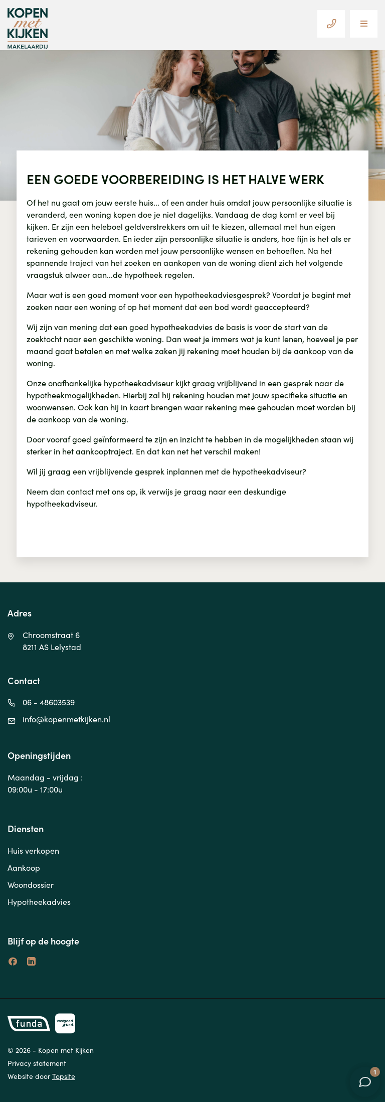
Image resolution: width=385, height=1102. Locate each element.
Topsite (63, 1076)
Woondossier (31, 884)
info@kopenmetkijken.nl (66, 718)
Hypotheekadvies (39, 901)
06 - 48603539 (49, 701)
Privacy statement (37, 1063)
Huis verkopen (33, 850)
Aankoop (24, 867)
